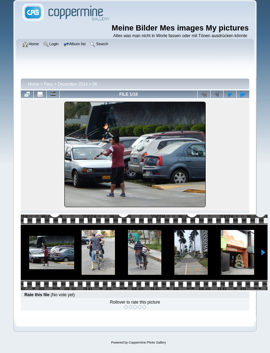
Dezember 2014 (73, 84)
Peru (48, 84)
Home (33, 84)
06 (94, 84)
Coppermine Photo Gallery (147, 342)
